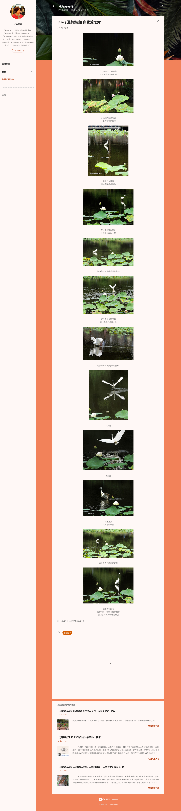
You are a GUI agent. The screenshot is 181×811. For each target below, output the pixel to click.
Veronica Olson (113, 804)
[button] (157, 22)
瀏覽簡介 (18, 50)
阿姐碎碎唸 (66, 6)
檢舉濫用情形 (8, 79)
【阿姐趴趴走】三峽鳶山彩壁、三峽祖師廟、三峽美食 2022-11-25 (90, 766)
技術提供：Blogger (108, 799)
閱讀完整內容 (153, 726)
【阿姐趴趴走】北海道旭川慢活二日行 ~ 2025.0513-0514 (86, 710)
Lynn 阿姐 (18, 24)
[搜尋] (162, 7)
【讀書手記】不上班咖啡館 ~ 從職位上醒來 (79, 737)
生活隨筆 (67, 633)
